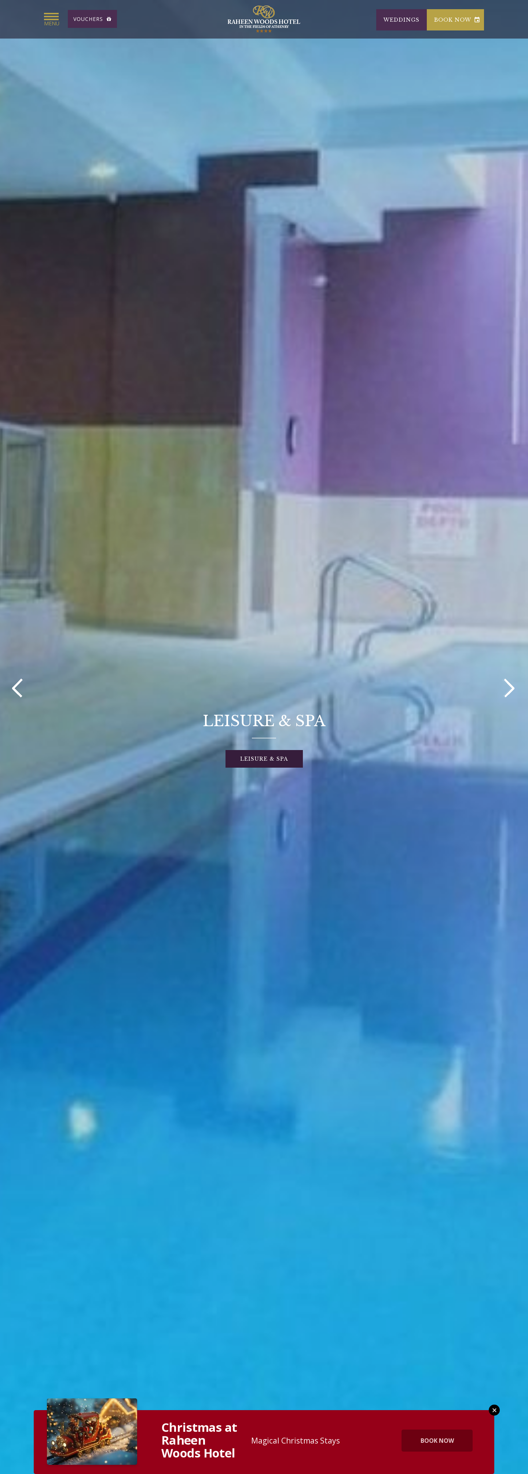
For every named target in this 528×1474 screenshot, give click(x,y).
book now (457, 20)
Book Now (437, 1441)
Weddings (401, 20)
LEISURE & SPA (264, 759)
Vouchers (92, 18)
